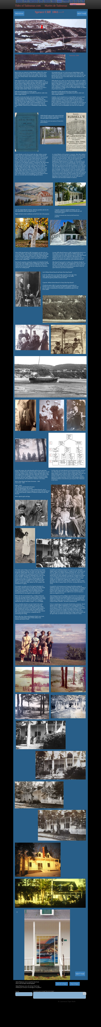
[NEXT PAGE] (82, 13)
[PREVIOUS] (19, 13)
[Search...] (77, 4)
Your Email (17, 991)
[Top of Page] (74, 984)
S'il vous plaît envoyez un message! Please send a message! (43, 991)
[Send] (84, 993)
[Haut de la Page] (61, 984)
